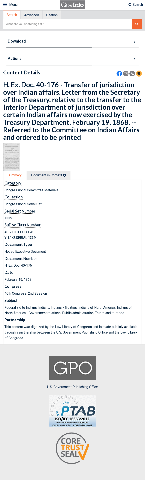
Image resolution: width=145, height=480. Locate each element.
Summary (15, 175)
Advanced (31, 15)
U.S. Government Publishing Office (72, 372)
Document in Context (48, 175)
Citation (52, 15)
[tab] (12, 15)
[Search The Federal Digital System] (137, 24)
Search (136, 5)
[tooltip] (64, 175)
